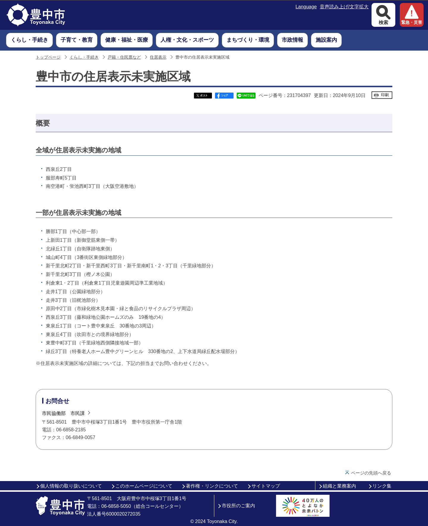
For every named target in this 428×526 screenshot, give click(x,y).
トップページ (48, 57)
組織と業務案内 (339, 485)
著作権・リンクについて (212, 485)
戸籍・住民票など (124, 57)
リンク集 (381, 485)
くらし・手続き (84, 57)
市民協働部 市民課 (63, 413)
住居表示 (158, 57)
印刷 (385, 95)
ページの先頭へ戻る (371, 472)
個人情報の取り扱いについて (71, 485)
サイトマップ (265, 485)
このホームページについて (143, 485)
